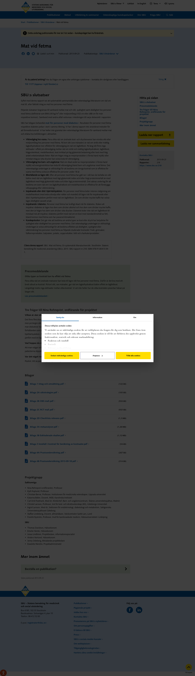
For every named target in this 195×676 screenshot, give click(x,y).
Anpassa (98, 355)
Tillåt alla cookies (133, 355)
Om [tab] (134, 317)
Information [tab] (97, 317)
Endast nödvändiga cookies (62, 355)
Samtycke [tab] (60, 317)
